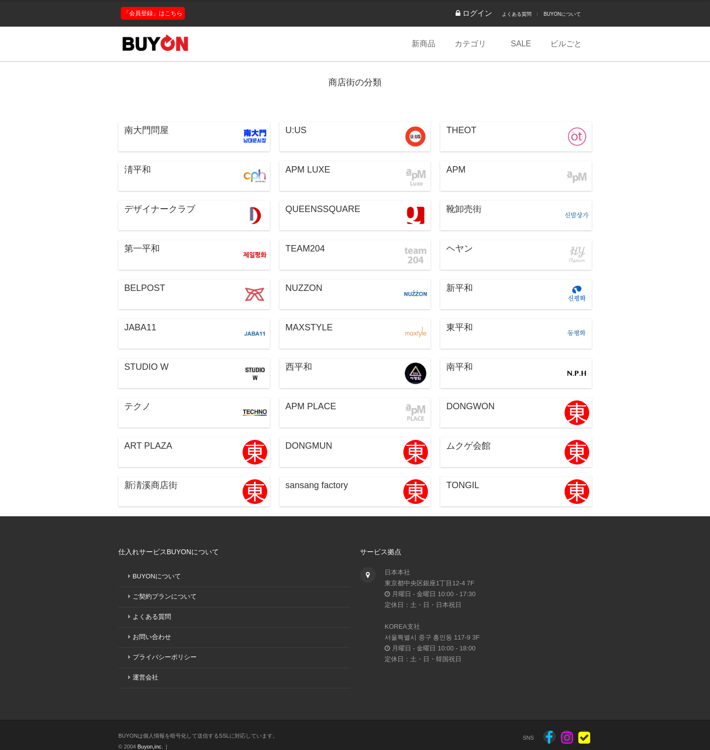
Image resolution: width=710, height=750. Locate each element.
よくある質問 (517, 14)
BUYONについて (562, 14)
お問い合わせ (152, 637)
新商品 (423, 43)
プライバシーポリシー (165, 657)
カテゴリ (470, 43)
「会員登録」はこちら (152, 13)
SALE (521, 43)
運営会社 (145, 677)
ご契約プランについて (165, 596)
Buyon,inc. (150, 747)
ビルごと (566, 43)
